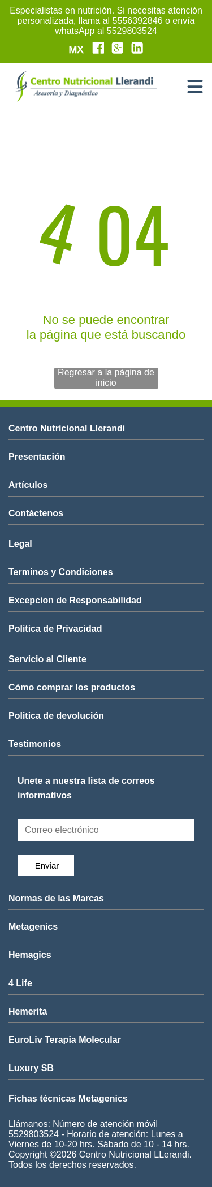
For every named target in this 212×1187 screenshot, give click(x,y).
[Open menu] (195, 86)
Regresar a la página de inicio (106, 377)
